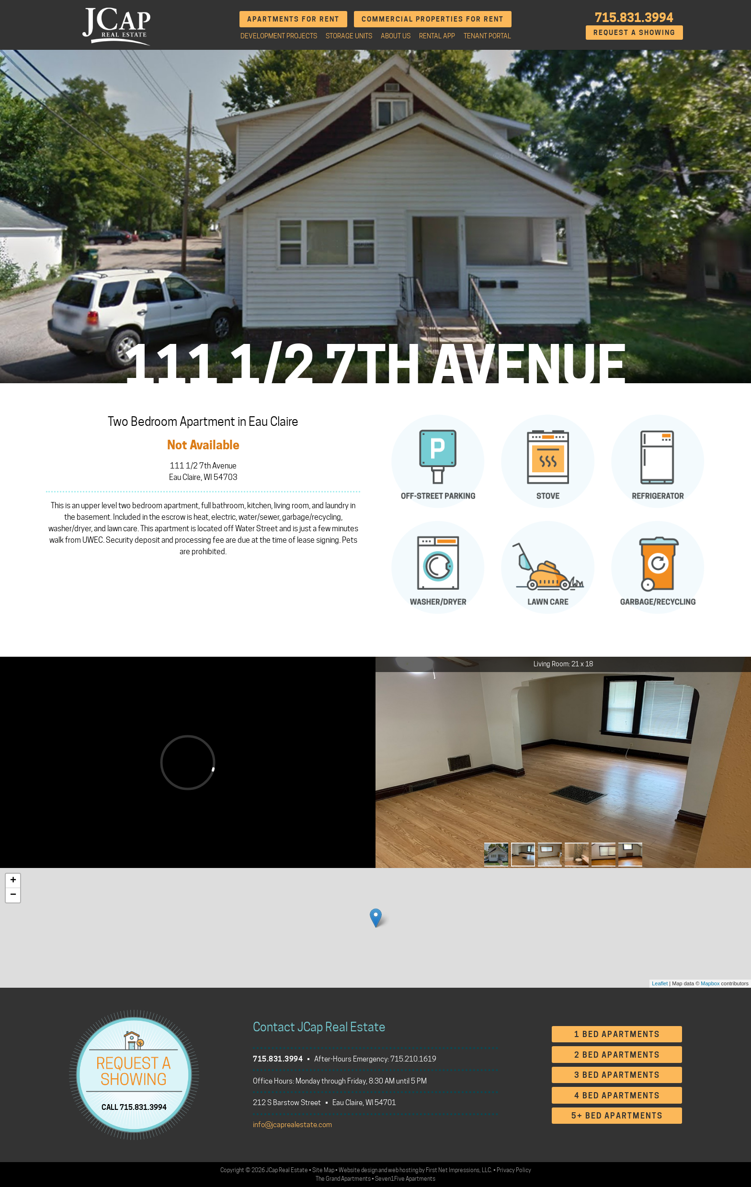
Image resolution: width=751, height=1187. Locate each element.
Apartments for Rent (293, 19)
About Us (395, 36)
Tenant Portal (487, 36)
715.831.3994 (634, 18)
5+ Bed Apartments (617, 1115)
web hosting (403, 1170)
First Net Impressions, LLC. (459, 1170)
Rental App (437, 36)
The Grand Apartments (343, 1178)
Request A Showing (634, 32)
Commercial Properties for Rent (433, 19)
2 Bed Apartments (617, 1055)
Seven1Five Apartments (405, 1178)
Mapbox (710, 983)
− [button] (13, 895)
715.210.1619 (413, 1059)
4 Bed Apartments (617, 1095)
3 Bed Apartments (617, 1075)
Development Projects (278, 36)
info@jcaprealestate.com (292, 1124)
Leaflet (660, 983)
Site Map (323, 1170)
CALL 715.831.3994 (134, 1107)
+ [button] (13, 881)
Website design (358, 1170)
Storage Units (349, 36)
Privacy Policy (514, 1170)
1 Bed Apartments (617, 1034)
